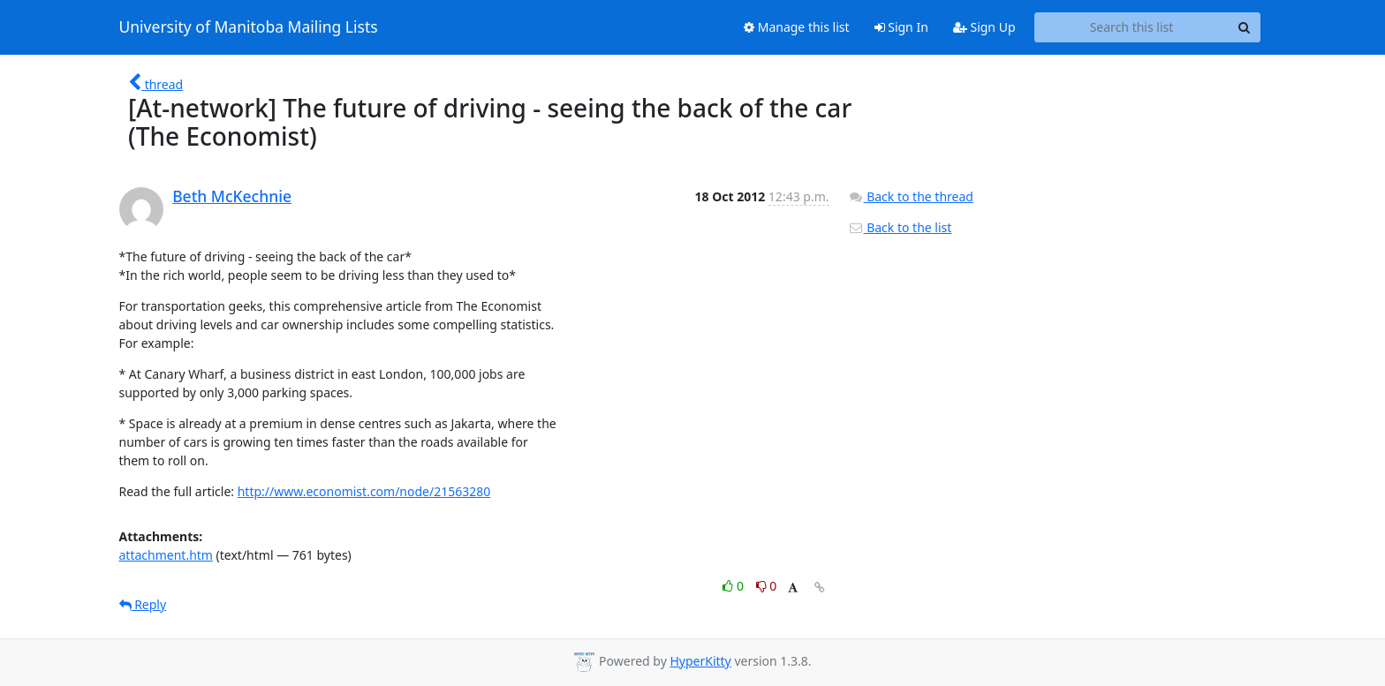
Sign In (901, 27)
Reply (143, 604)
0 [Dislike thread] (766, 585)
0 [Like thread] (734, 585)
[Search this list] (1132, 27)
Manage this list (797, 27)
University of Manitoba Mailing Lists (248, 27)
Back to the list (900, 227)
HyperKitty (700, 660)
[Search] (1244, 27)
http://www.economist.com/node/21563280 (364, 491)
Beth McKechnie (231, 196)
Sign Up (984, 27)
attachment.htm (166, 555)
